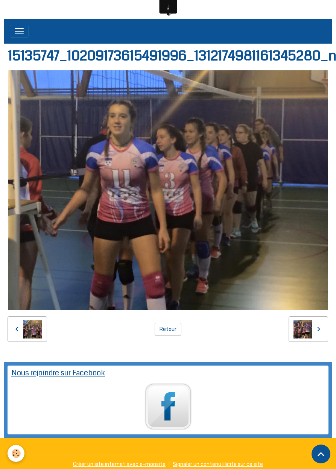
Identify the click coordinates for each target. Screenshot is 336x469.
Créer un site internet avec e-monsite (119, 464)
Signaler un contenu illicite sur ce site (218, 464)
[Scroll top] (321, 454)
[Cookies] (16, 453)
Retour (168, 329)
